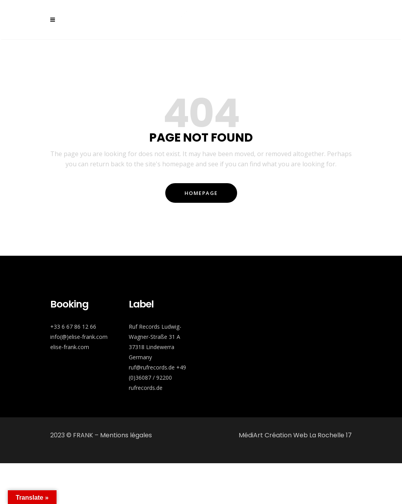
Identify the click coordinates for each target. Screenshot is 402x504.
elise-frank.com (69, 347)
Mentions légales (126, 435)
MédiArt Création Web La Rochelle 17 (295, 435)
